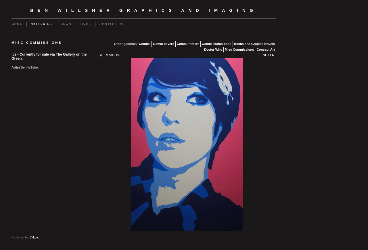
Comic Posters (188, 44)
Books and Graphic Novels (254, 44)
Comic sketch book (216, 44)
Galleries (41, 24)
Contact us (111, 24)
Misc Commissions (239, 49)
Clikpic (34, 237)
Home (17, 24)
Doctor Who (213, 49)
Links (85, 24)
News (65, 24)
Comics (144, 44)
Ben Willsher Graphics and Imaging (143, 10)
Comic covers (163, 44)
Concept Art (265, 49)
